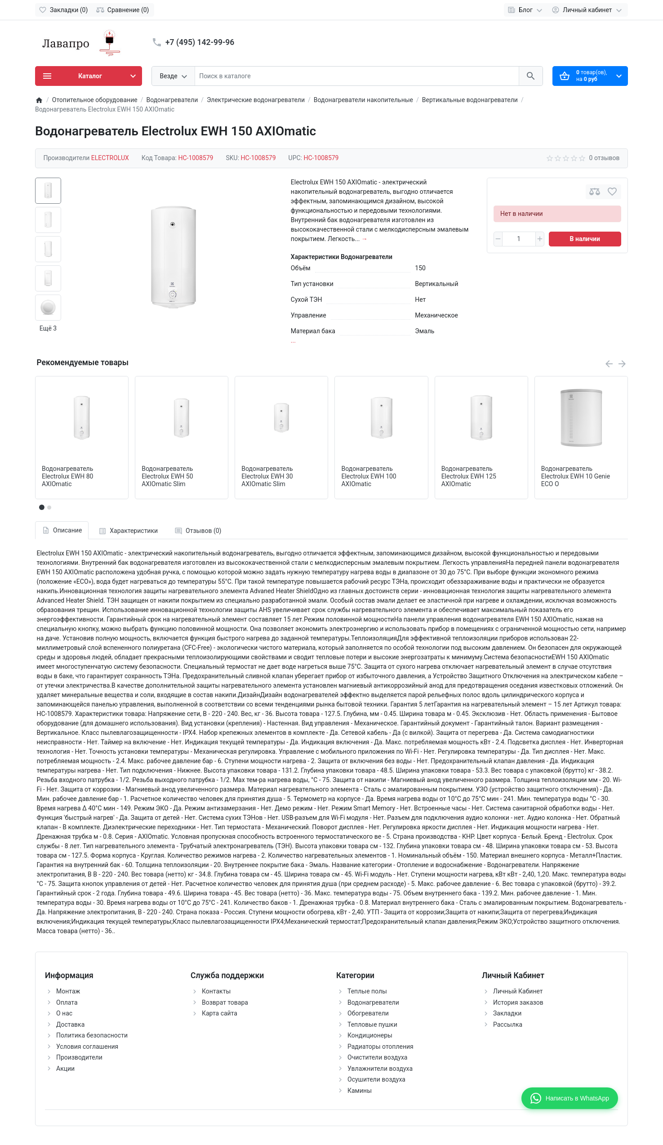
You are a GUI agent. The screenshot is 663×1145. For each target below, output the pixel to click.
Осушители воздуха (376, 1079)
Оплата (67, 1002)
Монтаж (68, 991)
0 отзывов (604, 157)
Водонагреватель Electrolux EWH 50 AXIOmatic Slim (167, 476)
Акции (65, 1068)
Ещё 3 (48, 328)
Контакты (216, 991)
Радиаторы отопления (380, 1046)
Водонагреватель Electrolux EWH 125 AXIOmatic (468, 476)
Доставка (70, 1024)
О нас (64, 1013)
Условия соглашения (87, 1046)
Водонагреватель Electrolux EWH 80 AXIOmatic (67, 476)
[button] (49, 507)
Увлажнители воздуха (380, 1068)
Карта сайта (219, 1013)
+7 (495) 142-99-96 (199, 42)
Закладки (507, 1013)
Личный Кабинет (518, 991)
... (293, 340)
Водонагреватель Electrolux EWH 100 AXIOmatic (368, 476)
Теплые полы (367, 991)
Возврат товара (225, 1002)
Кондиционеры (369, 1035)
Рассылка (507, 1024)
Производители (79, 1057)
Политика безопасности (92, 1035)
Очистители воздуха (377, 1057)
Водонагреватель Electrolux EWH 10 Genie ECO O (575, 476)
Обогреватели (368, 1013)
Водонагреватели (373, 1002)
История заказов (518, 1002)
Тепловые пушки (372, 1024)
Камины (359, 1090)
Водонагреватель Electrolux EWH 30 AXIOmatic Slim (267, 476)
